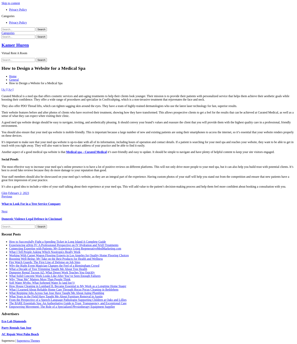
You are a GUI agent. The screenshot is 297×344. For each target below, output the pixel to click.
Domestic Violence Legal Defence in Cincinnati (32, 218)
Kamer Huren (15, 45)
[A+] (10, 89)
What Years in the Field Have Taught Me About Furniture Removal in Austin (56, 296)
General (14, 79)
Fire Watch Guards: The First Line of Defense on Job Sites (44, 262)
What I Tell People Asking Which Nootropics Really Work (44, 252)
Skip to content (11, 3)
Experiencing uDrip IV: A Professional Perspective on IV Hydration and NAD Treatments (63, 245)
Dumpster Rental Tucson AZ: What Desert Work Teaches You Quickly (52, 272)
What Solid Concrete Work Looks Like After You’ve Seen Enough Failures (54, 275)
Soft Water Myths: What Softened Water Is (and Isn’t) (42, 282)
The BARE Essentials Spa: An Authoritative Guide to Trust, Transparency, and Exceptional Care (67, 303)
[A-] (4, 89)
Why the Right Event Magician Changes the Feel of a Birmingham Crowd (54, 265)
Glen (4, 193)
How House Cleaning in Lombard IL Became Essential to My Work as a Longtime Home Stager (67, 286)
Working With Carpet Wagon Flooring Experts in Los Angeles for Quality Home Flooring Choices (69, 255)
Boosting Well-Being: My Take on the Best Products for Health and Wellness (56, 258)
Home (13, 76)
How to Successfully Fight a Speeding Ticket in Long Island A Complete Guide (57, 241)
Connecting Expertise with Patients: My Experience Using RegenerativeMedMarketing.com (65, 248)
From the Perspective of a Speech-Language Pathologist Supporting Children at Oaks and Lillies (68, 299)
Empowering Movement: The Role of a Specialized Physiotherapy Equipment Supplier (62, 306)
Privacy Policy (18, 9)
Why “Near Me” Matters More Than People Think (39, 279)
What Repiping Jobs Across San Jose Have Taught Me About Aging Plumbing (56, 293)
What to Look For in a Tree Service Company (31, 203)
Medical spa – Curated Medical (86, 152)
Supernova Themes (28, 340)
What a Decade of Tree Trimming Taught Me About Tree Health (48, 269)
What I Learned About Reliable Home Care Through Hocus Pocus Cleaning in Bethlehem (63, 289)
